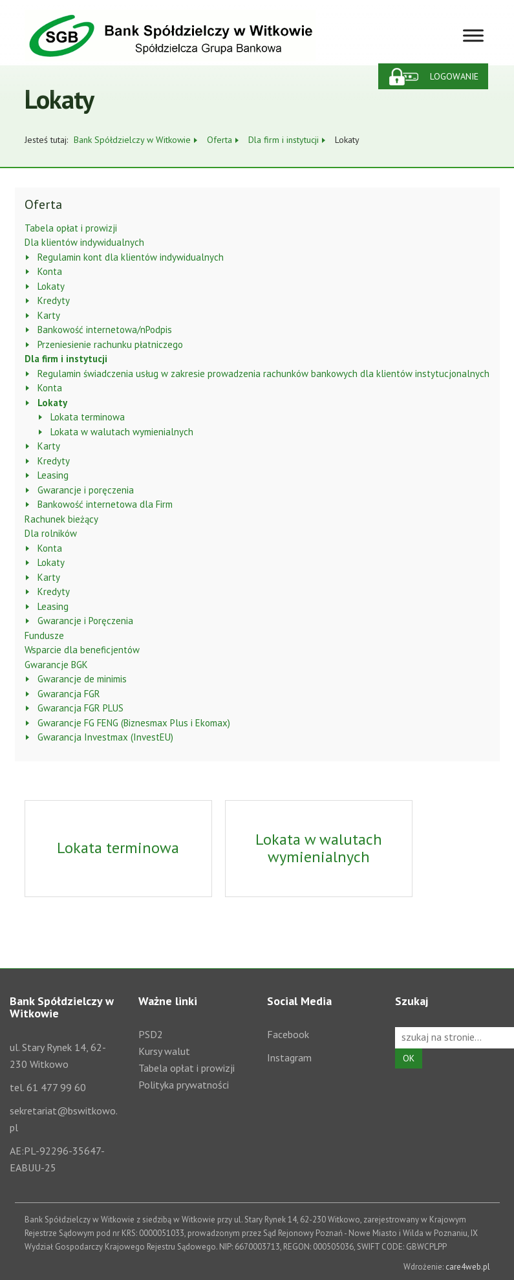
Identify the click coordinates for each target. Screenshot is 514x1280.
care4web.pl (467, 1266)
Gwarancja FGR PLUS (80, 708)
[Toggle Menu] (473, 35)
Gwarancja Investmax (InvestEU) (105, 737)
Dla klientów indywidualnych (84, 242)
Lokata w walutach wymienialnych (121, 432)
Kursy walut (164, 1051)
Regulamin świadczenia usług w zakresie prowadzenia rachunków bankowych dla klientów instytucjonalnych (263, 373)
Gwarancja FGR (68, 694)
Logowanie (454, 76)
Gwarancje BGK (56, 664)
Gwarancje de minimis (82, 679)
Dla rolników (51, 533)
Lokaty (51, 286)
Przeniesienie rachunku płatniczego (110, 344)
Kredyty (53, 300)
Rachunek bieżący (61, 519)
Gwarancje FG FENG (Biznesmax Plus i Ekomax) (133, 723)
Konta (49, 271)
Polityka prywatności (183, 1084)
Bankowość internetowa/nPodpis (104, 329)
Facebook (288, 1034)
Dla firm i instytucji (66, 359)
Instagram (289, 1057)
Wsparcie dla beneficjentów (82, 650)
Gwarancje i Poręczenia (85, 620)
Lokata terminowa (87, 417)
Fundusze (44, 635)
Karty (48, 315)
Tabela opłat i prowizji (71, 228)
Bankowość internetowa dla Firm (105, 504)
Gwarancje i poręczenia (85, 490)
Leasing (53, 475)
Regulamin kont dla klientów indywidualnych (130, 257)
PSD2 (150, 1034)
